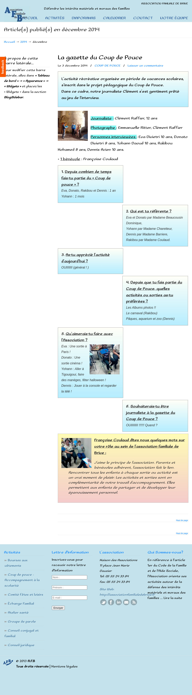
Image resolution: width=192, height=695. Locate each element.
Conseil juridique (21, 645)
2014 (23, 42)
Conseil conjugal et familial (22, 633)
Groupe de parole (22, 622)
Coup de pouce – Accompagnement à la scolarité (22, 580)
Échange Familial (21, 604)
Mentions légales (64, 666)
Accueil (9, 42)
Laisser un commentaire (145, 65)
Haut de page (182, 520)
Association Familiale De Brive (21, 11)
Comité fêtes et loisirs (25, 595)
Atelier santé (18, 613)
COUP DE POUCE (107, 65)
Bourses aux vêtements (16, 563)
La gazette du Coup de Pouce (100, 57)
